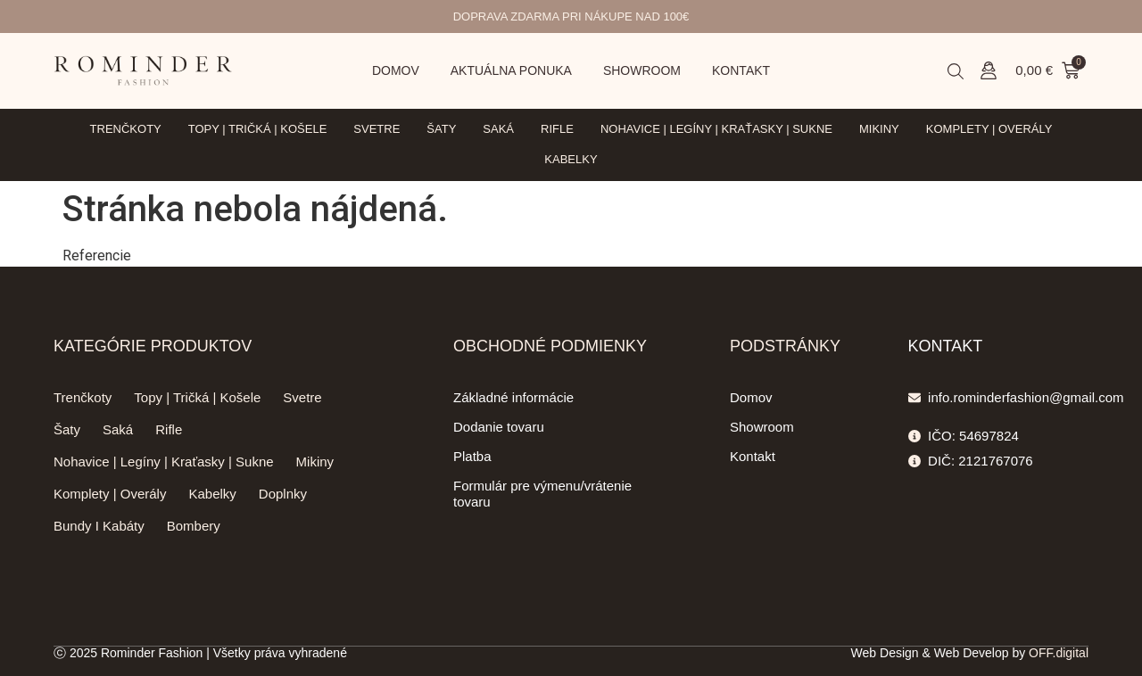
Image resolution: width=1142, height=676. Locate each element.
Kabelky (570, 159)
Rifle (557, 129)
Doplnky (283, 493)
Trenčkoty (125, 129)
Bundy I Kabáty (99, 525)
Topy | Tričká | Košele (257, 129)
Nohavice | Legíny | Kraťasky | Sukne (716, 129)
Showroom (642, 70)
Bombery (193, 525)
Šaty (441, 129)
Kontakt (741, 70)
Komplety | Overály (989, 129)
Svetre (376, 129)
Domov (395, 70)
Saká (498, 129)
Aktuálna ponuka (511, 70)
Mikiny (879, 129)
